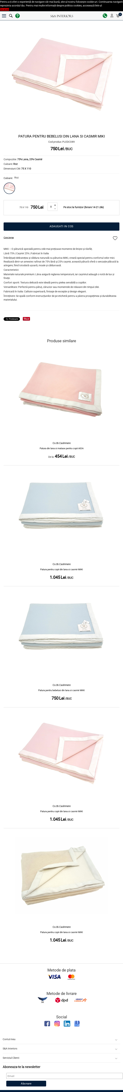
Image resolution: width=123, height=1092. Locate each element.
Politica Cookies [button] (111, 5)
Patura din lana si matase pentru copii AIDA (61, 448)
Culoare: (8, 178)
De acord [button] (4, 9)
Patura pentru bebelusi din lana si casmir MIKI (61, 690)
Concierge (9, 237)
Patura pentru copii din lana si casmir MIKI (61, 569)
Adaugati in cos (61, 226)
